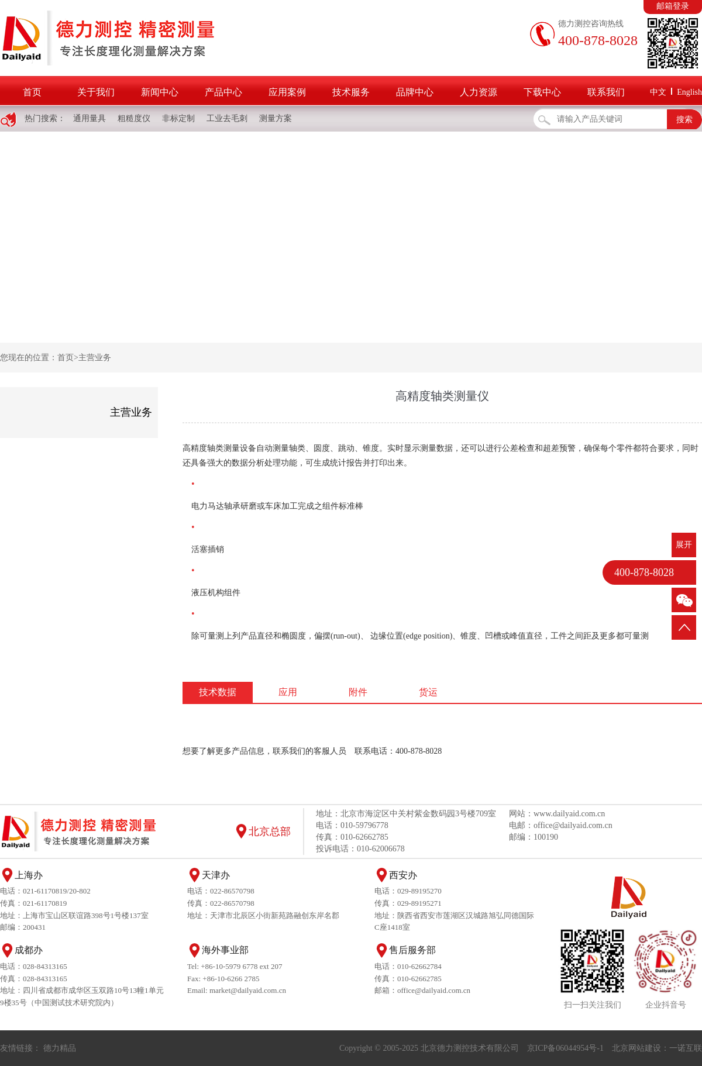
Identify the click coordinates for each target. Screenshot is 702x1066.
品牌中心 (414, 92)
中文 (658, 92)
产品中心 (223, 92)
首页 (32, 92)
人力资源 (478, 92)
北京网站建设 (636, 1048)
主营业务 (94, 357)
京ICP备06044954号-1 (565, 1048)
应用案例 (287, 92)
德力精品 (59, 1048)
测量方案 (275, 118)
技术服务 (351, 92)
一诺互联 (685, 1048)
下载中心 (542, 92)
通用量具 (89, 118)
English (689, 92)
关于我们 (96, 92)
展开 (684, 544)
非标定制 (178, 118)
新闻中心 (159, 92)
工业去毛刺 (227, 118)
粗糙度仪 (134, 118)
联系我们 (606, 92)
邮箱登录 (672, 6)
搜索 (684, 119)
